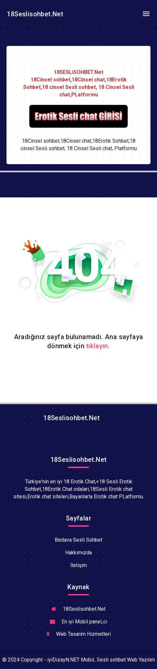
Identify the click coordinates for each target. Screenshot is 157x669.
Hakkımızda (78, 552)
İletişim (78, 565)
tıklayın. (98, 346)
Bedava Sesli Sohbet (78, 540)
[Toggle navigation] (146, 14)
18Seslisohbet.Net (34, 14)
